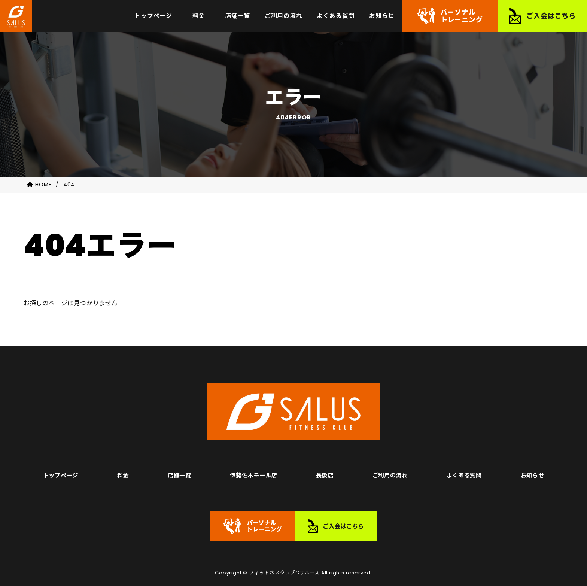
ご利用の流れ (389, 461)
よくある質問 (464, 461)
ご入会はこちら (551, 18)
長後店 (324, 461)
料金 (123, 461)
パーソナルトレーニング (462, 18)
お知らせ (533, 461)
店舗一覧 (177, 461)
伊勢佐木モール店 (252, 461)
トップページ (61, 461)
